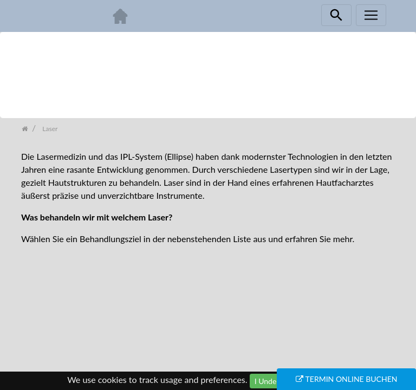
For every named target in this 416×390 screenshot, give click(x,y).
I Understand (276, 381)
